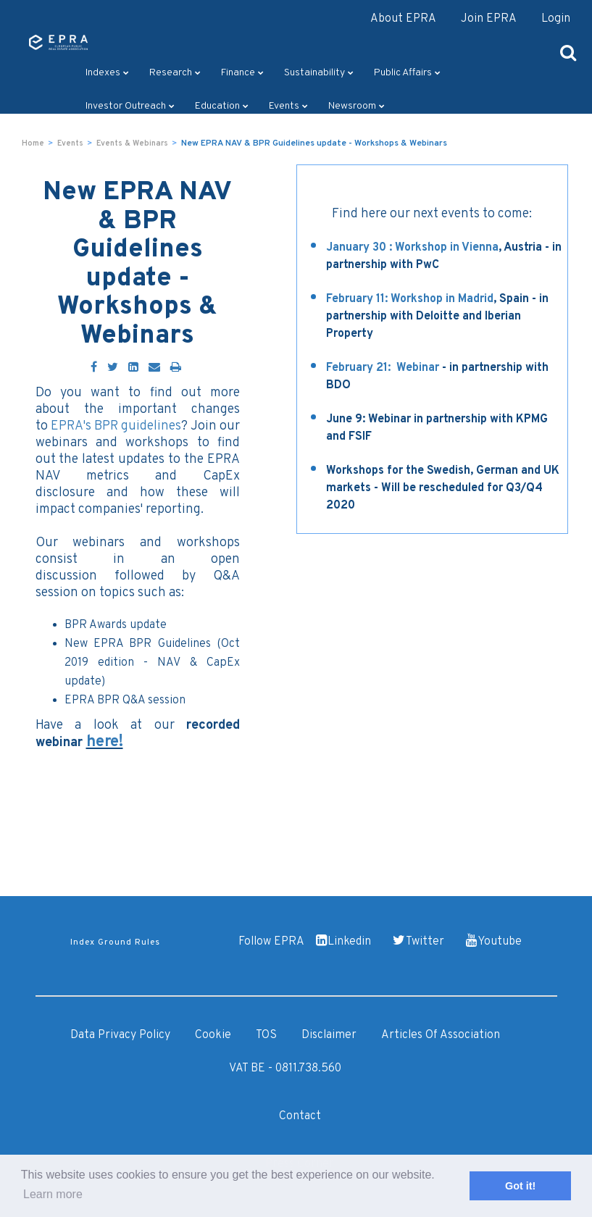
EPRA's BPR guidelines (116, 426)
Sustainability (319, 73)
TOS (266, 1035)
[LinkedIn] (133, 368)
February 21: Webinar (382, 368)
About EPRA (403, 19)
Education (222, 106)
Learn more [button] (53, 1194)
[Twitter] (112, 368)
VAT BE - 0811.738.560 (285, 1068)
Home (33, 143)
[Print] (175, 368)
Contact (300, 1116)
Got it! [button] (520, 1186)
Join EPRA (489, 19)
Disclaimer (329, 1035)
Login (555, 19)
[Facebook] (94, 368)
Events (288, 106)
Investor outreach (130, 106)
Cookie (213, 1035)
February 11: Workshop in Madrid (409, 299)
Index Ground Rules (115, 942)
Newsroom (356, 106)
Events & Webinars (132, 143)
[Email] (154, 368)
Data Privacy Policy (120, 1035)
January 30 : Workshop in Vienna (412, 248)
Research (175, 73)
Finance (242, 73)
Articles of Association (440, 1035)
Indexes (107, 73)
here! (104, 742)
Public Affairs (407, 73)
